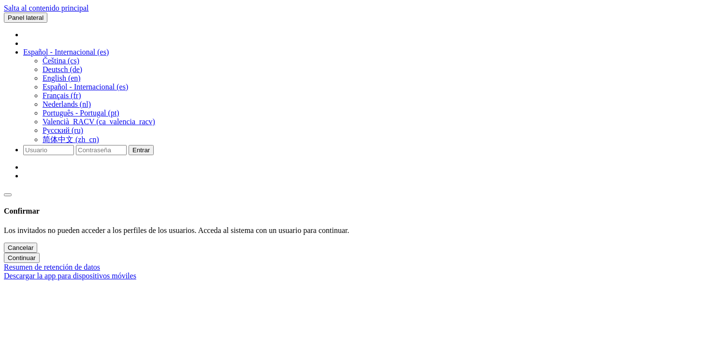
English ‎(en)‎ (62, 78)
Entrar (141, 150)
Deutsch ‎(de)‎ (62, 69)
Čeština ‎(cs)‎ (61, 61)
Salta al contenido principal (46, 8)
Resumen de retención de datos (52, 267)
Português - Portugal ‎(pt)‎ (81, 113)
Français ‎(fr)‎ (62, 95)
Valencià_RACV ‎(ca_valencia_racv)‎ (99, 121)
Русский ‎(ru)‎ (63, 130)
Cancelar (20, 247)
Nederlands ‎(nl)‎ (67, 104)
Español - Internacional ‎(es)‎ (85, 87)
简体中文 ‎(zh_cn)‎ (71, 139)
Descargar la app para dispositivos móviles (70, 276)
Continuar (22, 257)
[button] (66, 52)
